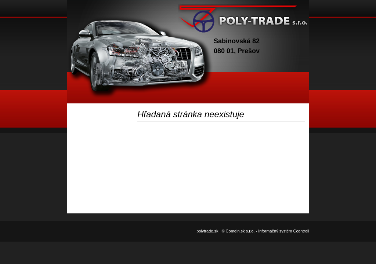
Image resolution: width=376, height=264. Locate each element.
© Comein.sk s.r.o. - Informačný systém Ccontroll (265, 231)
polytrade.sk (207, 231)
